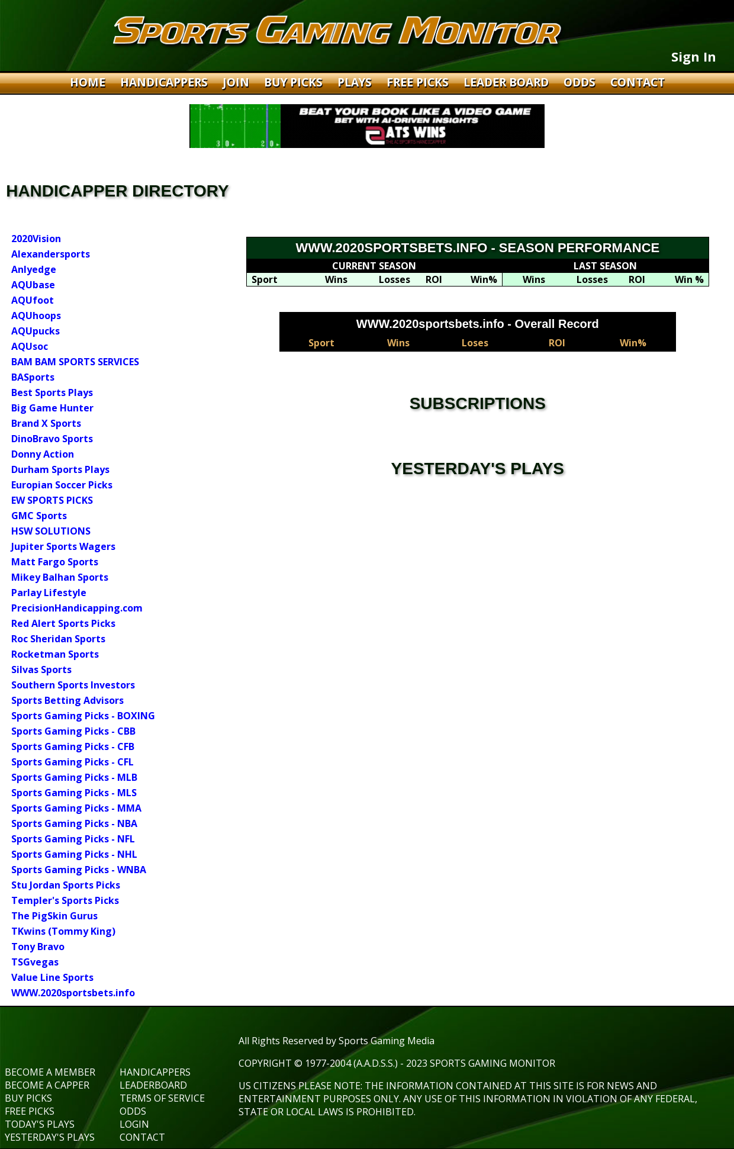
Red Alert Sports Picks (63, 623)
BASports (32, 377)
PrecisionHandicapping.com (77, 607)
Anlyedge (33, 269)
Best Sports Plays (52, 392)
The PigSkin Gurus (54, 915)
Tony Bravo (38, 946)
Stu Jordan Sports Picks (65, 884)
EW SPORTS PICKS (52, 500)
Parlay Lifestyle (48, 592)
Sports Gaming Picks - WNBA (78, 869)
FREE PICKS (419, 82)
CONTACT (637, 82)
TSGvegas (35, 961)
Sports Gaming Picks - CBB (73, 731)
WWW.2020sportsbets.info (73, 992)
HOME (89, 82)
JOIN (237, 82)
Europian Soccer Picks (61, 484)
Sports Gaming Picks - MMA (76, 808)
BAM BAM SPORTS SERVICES (75, 361)
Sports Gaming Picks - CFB (72, 746)
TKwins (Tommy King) (63, 931)
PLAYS (356, 82)
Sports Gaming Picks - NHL (74, 854)
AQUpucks (35, 330)
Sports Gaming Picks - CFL (72, 761)
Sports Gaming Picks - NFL (73, 838)
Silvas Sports (41, 669)
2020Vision (36, 238)
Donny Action (42, 454)
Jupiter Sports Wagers (63, 546)
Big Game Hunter (52, 407)
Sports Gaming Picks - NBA (74, 823)
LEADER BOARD (507, 82)
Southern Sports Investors (73, 684)
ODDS (581, 82)
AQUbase (33, 284)
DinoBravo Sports (52, 438)
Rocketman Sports (55, 654)
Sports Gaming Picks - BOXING (83, 715)
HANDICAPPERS (165, 82)
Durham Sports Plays (60, 469)
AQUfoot (32, 300)
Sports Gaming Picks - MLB (74, 777)
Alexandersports (50, 253)
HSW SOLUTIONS (51, 531)
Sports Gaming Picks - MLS (74, 792)
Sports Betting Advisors (67, 700)
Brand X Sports (46, 423)
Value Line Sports (52, 977)
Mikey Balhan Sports (59, 577)
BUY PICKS (295, 82)
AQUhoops (36, 315)
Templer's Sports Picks (65, 900)
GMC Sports (39, 515)
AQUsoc (29, 346)
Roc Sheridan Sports (58, 638)
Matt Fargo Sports (54, 561)
